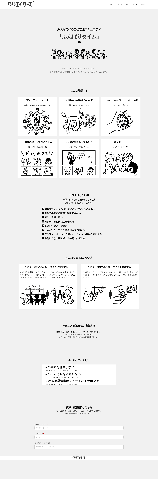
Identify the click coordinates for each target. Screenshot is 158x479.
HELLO (111, 4)
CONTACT (144, 4)
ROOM (135, 4)
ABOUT (119, 4)
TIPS (127, 4)
